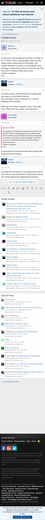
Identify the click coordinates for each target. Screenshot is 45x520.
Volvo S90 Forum (8, 497)
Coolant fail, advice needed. (17, 217)
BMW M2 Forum (37, 486)
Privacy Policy (19, 441)
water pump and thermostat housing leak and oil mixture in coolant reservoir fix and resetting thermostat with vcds (24, 206)
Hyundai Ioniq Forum (16, 491)
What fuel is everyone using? (16, 324)
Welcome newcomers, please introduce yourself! (24, 372)
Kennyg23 (12, 115)
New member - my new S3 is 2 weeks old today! (24, 364)
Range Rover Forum (9, 493)
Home (34, 441)
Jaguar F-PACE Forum (26, 493)
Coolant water (11, 241)
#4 (43, 168)
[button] (2, 2)
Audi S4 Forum (20, 489)
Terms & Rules (7, 441)
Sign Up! (7, 11)
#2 (43, 90)
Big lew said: (7, 128)
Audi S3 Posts (7, 295)
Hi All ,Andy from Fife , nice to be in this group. (23, 307)
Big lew (5, 41)
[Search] (41, 2)
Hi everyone (9, 299)
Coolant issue (11, 225)
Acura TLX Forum (22, 497)
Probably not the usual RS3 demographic (21, 332)
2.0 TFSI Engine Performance (15, 328)
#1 (43, 54)
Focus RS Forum (24, 486)
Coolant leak (11, 233)
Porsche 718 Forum (9, 486)
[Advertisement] (22, 408)
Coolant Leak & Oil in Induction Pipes (21, 284)
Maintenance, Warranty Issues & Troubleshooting (23, 213)
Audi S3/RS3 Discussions (15, 237)
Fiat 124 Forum (8, 489)
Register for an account (22, 24)
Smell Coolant (11, 265)
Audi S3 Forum (8, 438)
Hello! (7, 340)
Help (28, 441)
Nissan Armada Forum (22, 495)
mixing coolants (12, 257)
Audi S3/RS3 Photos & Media (16, 221)
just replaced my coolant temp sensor (21, 249)
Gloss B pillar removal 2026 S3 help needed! (22, 356)
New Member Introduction (15, 280)
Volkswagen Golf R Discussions (17, 245)
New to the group (11, 316)
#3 (43, 123)
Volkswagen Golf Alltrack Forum (20, 499)
